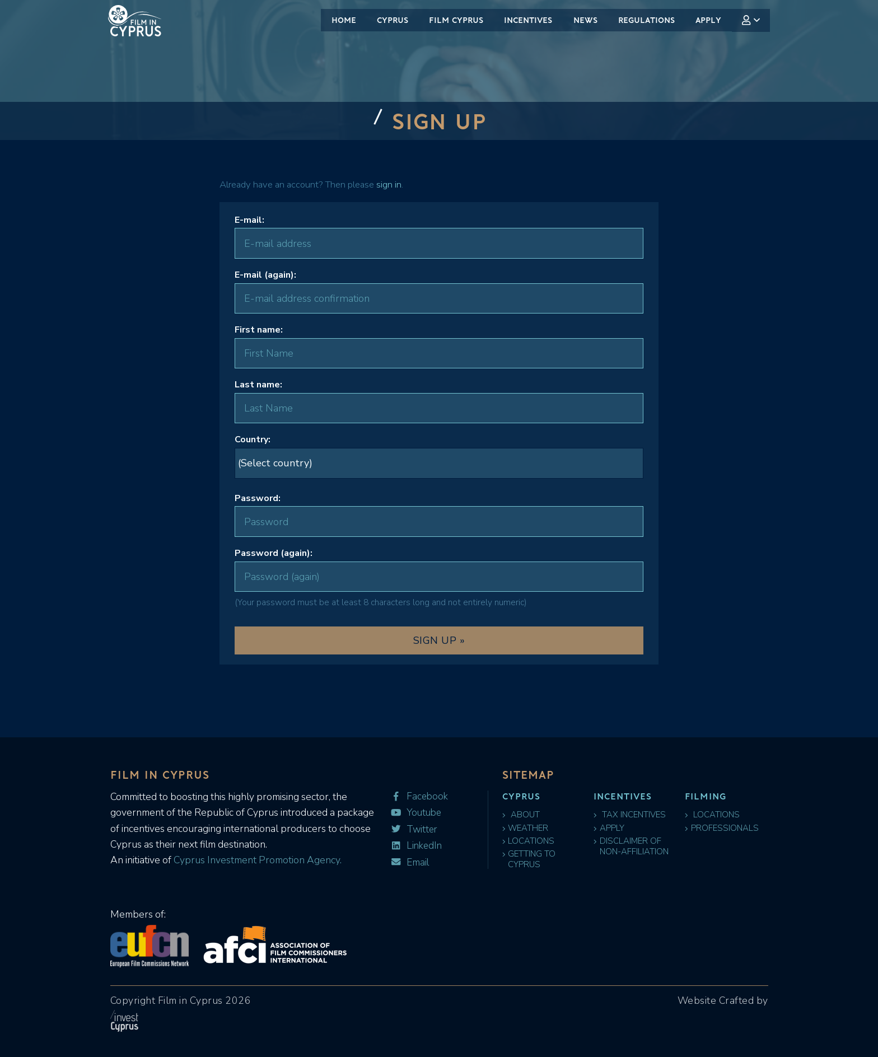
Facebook (416, 796)
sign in (388, 184)
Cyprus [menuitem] (392, 20)
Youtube (414, 811)
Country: (252, 439)
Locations (529, 844)
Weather (526, 830)
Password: (258, 498)
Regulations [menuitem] (646, 20)
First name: (259, 330)
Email (408, 858)
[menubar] (545, 20)
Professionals (723, 830)
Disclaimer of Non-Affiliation (632, 849)
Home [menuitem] (343, 20)
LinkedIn (413, 843)
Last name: (258, 384)
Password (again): (273, 553)
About (521, 815)
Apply (610, 830)
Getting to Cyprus (530, 865)
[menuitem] (751, 20)
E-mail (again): (265, 275)
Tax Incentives (630, 815)
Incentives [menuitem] (528, 20)
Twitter (412, 827)
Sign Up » (439, 640)
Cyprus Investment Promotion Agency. (256, 860)
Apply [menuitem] (708, 20)
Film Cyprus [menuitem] (456, 20)
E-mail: (249, 220)
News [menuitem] (585, 20)
